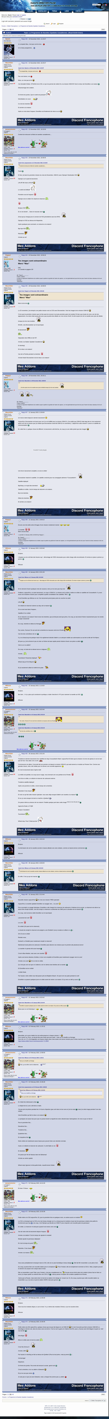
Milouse (8, 548)
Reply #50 (24, 39)
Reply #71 (24, 1183)
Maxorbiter (9, 63)
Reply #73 (24, 1298)
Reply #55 (24, 286)
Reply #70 (24, 1082)
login (18, 15)
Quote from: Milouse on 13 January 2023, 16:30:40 (30, 577)
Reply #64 (24, 839)
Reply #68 (24, 1026)
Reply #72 (24, 1211)
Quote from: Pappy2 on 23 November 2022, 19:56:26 (31, 291)
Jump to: (87, 1400)
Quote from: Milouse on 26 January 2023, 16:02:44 (30, 868)
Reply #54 (24, 255)
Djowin (7, 39)
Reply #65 (24, 863)
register (23, 15)
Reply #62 (24, 709)
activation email (17, 16)
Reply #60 (24, 572)
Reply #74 (24, 1321)
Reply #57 (24, 412)
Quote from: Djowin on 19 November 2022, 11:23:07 (31, 68)
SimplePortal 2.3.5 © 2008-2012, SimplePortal (55, 1407)
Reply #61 (24, 685)
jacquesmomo (10, 129)
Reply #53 (24, 157)
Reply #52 (24, 129)
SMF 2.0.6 (47, 1406)
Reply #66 (24, 894)
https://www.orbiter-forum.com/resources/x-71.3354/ (33, 1041)
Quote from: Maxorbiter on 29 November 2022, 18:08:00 (32, 380)
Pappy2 (8, 255)
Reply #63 (24, 753)
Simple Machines (61, 1406)
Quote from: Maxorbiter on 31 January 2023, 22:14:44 (31, 1002)
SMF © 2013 (54, 1406)
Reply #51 (24, 63)
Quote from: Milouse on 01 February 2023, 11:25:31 (31, 1057)
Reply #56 (24, 375)
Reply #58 (24, 519)
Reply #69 (24, 1052)
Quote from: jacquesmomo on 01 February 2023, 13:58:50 (32, 1087)
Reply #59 (24, 548)
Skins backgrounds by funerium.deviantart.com (55, 1409)
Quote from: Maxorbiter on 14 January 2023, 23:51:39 (31, 714)
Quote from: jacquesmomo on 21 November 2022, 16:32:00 (32, 162)
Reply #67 (24, 997)
